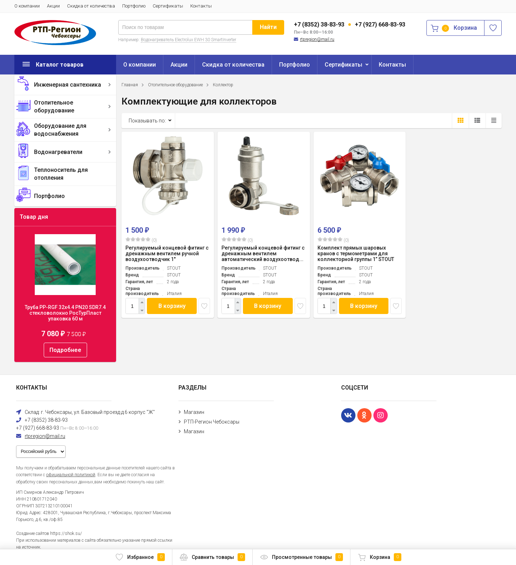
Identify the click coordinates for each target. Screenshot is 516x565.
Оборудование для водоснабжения (60, 129)
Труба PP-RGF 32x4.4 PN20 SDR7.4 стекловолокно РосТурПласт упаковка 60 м (65, 313)
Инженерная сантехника (67, 84)
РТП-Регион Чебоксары (211, 422)
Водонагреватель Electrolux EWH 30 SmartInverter (188, 39)
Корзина (379, 557)
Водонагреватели (58, 152)
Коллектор (223, 84)
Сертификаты (168, 6)
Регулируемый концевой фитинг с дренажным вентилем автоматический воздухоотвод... (263, 253)
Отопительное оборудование (54, 106)
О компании (27, 6)
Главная (129, 84)
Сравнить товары (212, 557)
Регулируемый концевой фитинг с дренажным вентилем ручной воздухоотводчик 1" (167, 253)
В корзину (172, 306)
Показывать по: (147, 121)
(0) (141, 240)
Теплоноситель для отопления (61, 173)
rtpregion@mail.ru (317, 39)
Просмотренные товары (301, 557)
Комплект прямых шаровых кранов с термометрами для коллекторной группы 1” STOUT (355, 253)
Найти (268, 27)
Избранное (140, 557)
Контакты (201, 6)
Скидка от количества (91, 6)
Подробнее (65, 350)
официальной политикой (70, 474)
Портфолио (133, 6)
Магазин (194, 412)
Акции (53, 6)
